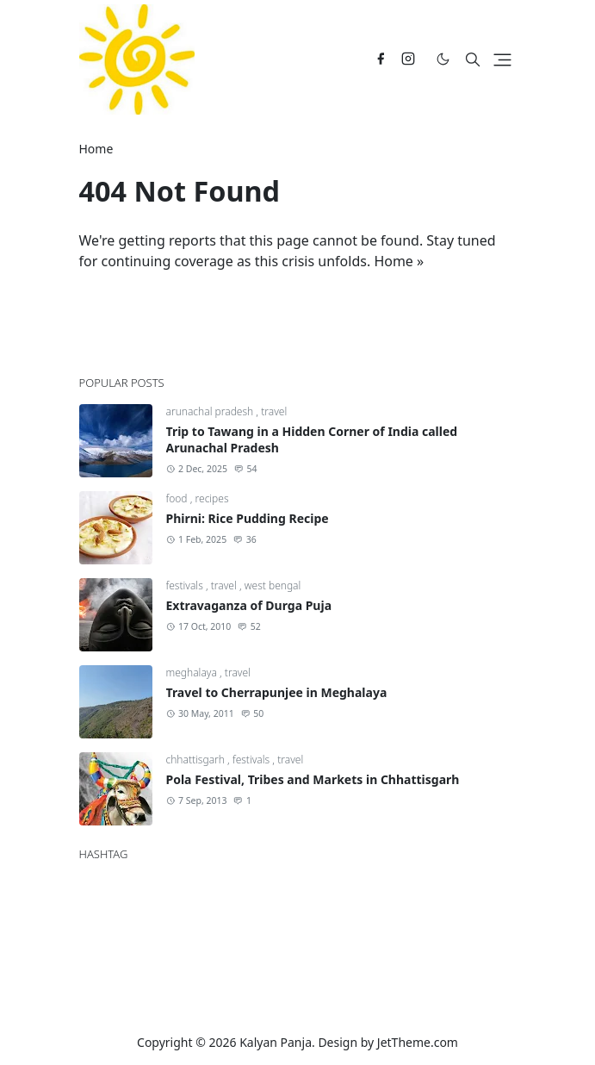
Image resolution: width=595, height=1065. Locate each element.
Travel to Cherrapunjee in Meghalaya (276, 692)
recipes (212, 498)
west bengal (273, 585)
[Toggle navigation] (502, 60)
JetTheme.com (417, 1042)
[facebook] (380, 59)
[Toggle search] (472, 59)
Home (393, 261)
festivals (186, 585)
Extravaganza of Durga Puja (249, 605)
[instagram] (408, 59)
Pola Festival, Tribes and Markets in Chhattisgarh (313, 779)
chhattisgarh (197, 759)
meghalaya (193, 672)
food (178, 498)
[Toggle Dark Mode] (443, 59)
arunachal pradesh (211, 411)
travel (274, 411)
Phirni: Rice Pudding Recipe (247, 518)
